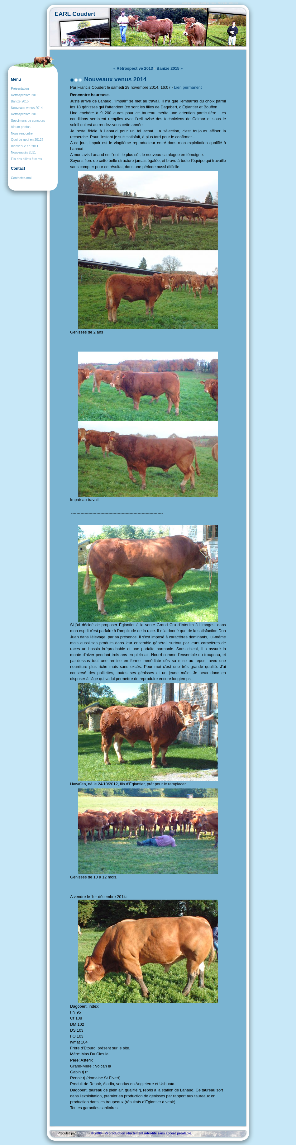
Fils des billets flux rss (26, 159)
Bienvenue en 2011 (24, 146)
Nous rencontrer (22, 133)
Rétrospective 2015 (24, 95)
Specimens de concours (28, 120)
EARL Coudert (75, 14)
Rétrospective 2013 (24, 114)
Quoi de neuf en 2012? (27, 139)
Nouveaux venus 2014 (27, 108)
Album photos (21, 127)
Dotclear (82, 1133)
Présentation (20, 88)
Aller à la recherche (228, 3)
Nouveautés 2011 (23, 152)
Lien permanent (188, 87)
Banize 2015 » (169, 68)
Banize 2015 (20, 101)
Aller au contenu (190, 3)
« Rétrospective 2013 (133, 68)
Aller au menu (208, 3)
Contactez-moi (21, 178)
